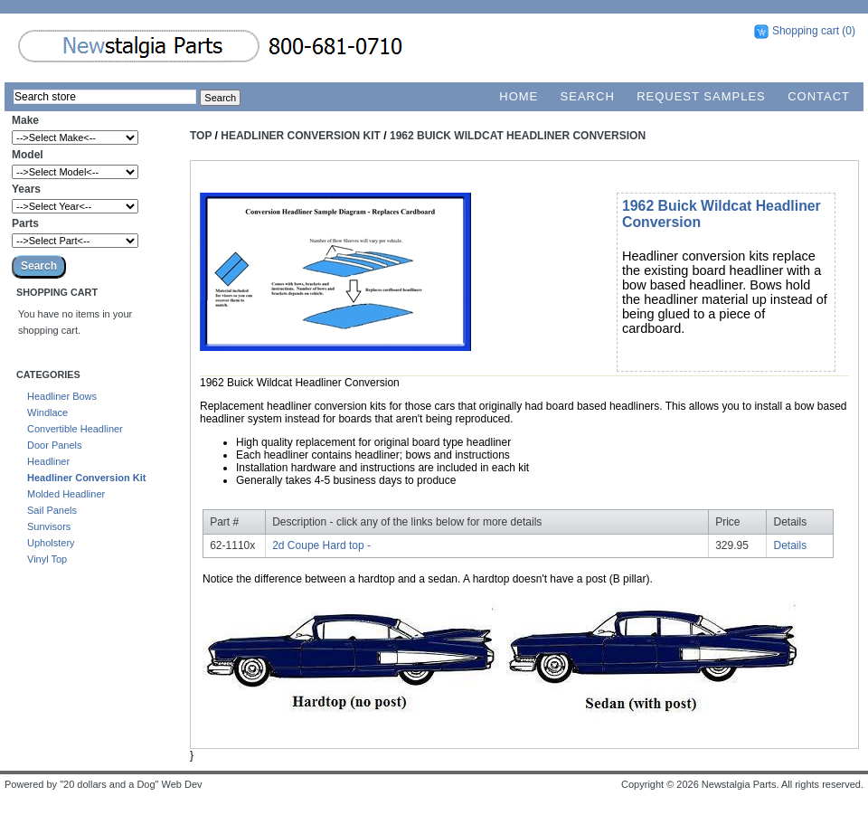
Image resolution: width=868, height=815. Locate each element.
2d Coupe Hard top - (321, 545)
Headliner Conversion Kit (86, 477)
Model (27, 154)
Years (26, 189)
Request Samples (701, 96)
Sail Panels (52, 510)
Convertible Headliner (75, 428)
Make (25, 120)
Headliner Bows (62, 396)
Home (518, 96)
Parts (25, 223)
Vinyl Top (47, 559)
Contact (819, 96)
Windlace (47, 412)
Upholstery (51, 542)
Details (790, 545)
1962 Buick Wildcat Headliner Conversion (518, 135)
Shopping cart (805, 30)
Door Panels (54, 445)
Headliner (48, 461)
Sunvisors (49, 526)
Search (588, 96)
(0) (848, 30)
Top (201, 135)
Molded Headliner (66, 493)
